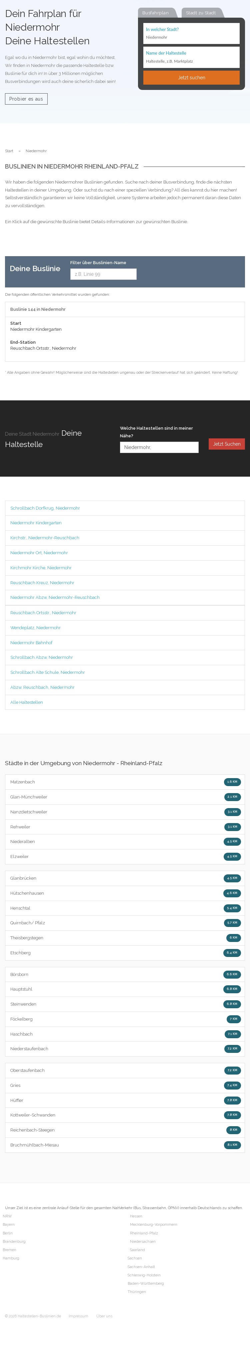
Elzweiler (125, 857)
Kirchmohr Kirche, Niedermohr (41, 567)
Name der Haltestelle (166, 53)
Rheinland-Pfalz (144, 1233)
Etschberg (125, 953)
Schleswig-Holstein (144, 1275)
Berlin (8, 1233)
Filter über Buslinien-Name (98, 262)
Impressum (78, 1316)
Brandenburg (14, 1241)
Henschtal (125, 908)
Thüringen (137, 1292)
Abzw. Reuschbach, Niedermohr (42, 687)
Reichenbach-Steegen (125, 1130)
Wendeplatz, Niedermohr (35, 627)
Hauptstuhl (125, 989)
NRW (7, 1216)
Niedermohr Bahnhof (31, 642)
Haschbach (125, 1034)
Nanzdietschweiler (125, 812)
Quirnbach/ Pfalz (125, 923)
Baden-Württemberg (146, 1283)
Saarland (137, 1250)
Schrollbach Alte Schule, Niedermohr (47, 672)
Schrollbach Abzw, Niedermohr (41, 657)
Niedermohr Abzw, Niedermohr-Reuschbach (55, 597)
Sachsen (135, 1258)
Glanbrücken (125, 878)
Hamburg (11, 1258)
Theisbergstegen (125, 938)
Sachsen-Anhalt (141, 1267)
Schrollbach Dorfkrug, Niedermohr (45, 508)
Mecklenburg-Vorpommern (153, 1224)
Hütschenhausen (125, 893)
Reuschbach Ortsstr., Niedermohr (43, 612)
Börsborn (125, 975)
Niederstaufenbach (125, 1049)
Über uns (104, 1316)
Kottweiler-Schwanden (125, 1115)
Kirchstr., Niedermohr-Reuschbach (44, 537)
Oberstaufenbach (125, 1071)
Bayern (9, 1224)
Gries (125, 1086)
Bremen (9, 1250)
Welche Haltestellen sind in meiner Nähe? (156, 432)
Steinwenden (125, 1004)
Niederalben (125, 842)
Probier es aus (26, 99)
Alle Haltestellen (26, 702)
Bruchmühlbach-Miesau (125, 1145)
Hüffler (125, 1101)
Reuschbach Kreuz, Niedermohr (42, 582)
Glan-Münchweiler (125, 797)
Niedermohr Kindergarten (36, 522)
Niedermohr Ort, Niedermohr (39, 552)
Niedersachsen (143, 1241)
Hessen (136, 1216)
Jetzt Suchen (227, 444)
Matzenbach (125, 782)
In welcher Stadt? (162, 29)
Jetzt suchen (191, 77)
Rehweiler (125, 827)
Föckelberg (125, 1019)
